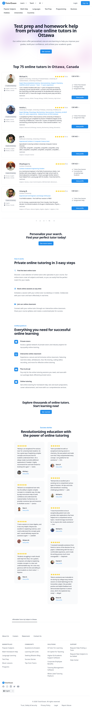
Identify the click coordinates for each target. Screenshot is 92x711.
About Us (5, 636)
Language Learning (9, 655)
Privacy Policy (45, 705)
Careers (15, 636)
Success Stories (30, 659)
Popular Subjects (8, 648)
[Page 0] (54, 220)
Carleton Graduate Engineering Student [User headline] (31, 168)
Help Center (74, 660)
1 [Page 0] (36, 221)
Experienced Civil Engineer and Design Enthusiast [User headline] (35, 196)
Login (75, 3)
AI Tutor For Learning (55, 648)
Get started (46, 51)
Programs (5, 667)
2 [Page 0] (40, 221)
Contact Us (37, 636)
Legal (56, 705)
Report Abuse (66, 705)
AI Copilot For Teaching (56, 652)
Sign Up (85, 3)
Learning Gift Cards (32, 652)
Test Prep (5, 659)
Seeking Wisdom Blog (32, 655)
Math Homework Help (10, 652)
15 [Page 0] (49, 221)
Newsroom (26, 636)
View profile (80, 97)
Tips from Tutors (31, 663)
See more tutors (46, 243)
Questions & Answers (32, 648)
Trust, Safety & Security (29, 705)
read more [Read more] (22, 95)
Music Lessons (7, 663)
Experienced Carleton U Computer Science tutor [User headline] (34, 141)
